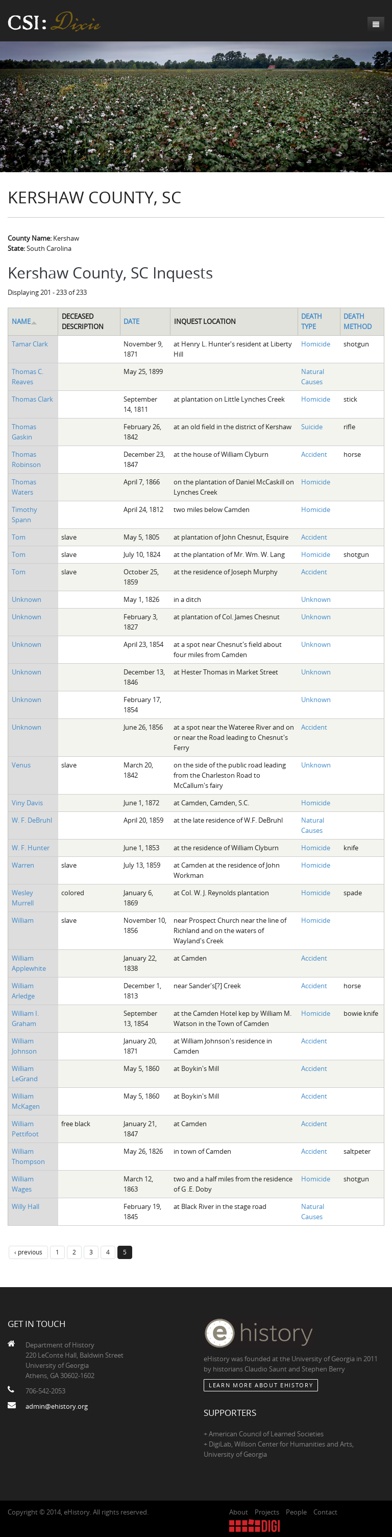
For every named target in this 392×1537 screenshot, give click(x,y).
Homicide (315, 343)
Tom (19, 537)
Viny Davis (27, 802)
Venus (21, 765)
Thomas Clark (32, 399)
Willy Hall (25, 1206)
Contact (325, 1512)
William (23, 920)
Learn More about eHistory (261, 1385)
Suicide (312, 426)
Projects (267, 1512)
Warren (23, 865)
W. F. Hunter (31, 847)
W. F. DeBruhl (32, 820)
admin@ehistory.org (57, 1406)
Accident (314, 454)
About (238, 1512)
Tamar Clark (30, 343)
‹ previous (28, 1252)
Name (24, 321)
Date (131, 321)
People (296, 1512)
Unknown (26, 599)
